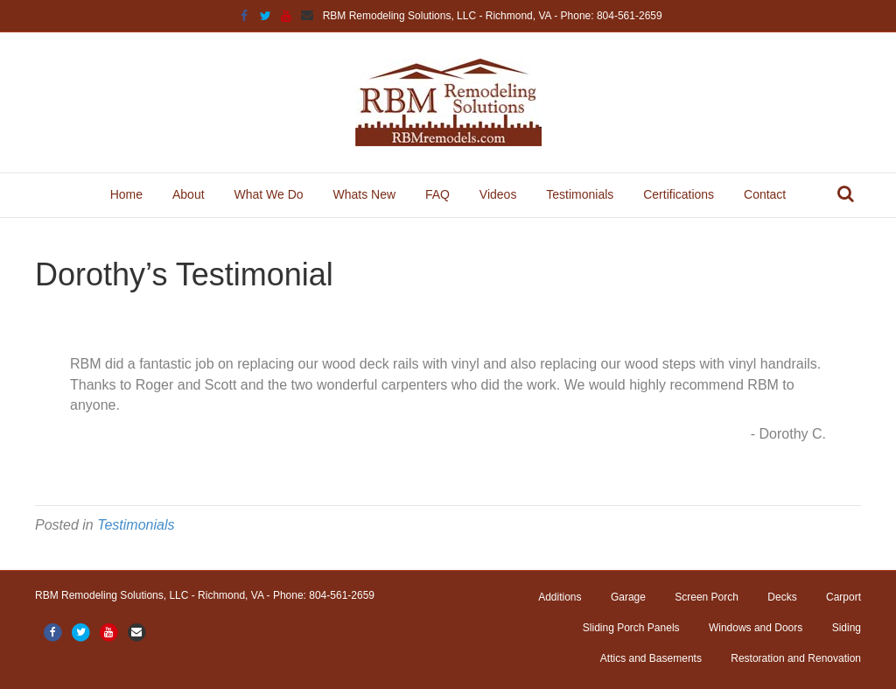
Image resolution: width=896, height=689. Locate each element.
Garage (628, 597)
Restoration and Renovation (796, 658)
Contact (765, 194)
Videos (498, 194)
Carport (843, 597)
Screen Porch (706, 597)
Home (126, 194)
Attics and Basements (651, 658)
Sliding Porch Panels (631, 628)
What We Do (268, 194)
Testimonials (579, 194)
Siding (846, 628)
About (188, 194)
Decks (781, 597)
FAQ (437, 194)
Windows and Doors (755, 628)
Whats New (364, 194)
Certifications (678, 194)
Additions (559, 597)
